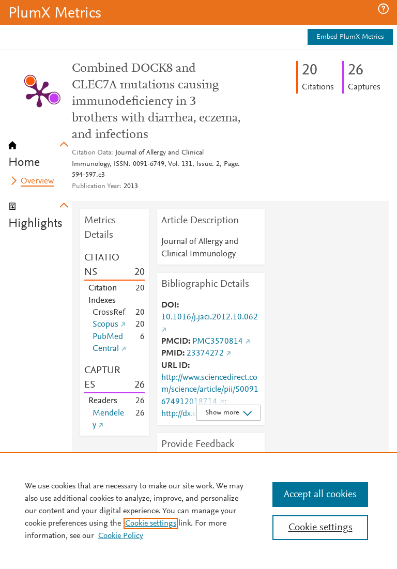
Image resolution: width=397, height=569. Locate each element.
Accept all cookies (320, 494)
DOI (169, 305)
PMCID (174, 341)
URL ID (174, 366)
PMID (171, 353)
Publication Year (95, 186)
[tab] (40, 151)
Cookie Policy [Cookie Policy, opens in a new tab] (120, 536)
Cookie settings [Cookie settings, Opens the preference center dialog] (320, 527)
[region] (198, 510)
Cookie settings (150, 523)
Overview (37, 181)
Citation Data (91, 153)
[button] (383, 9)
